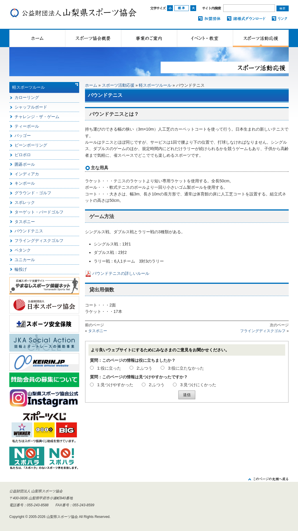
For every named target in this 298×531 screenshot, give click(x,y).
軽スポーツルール (155, 85)
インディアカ (27, 174)
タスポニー (97, 331)
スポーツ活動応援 (118, 85)
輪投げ (21, 269)
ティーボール (27, 126)
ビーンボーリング (31, 145)
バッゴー (23, 135)
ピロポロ (23, 154)
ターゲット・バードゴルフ (39, 212)
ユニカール (25, 259)
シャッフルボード (31, 107)
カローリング (27, 97)
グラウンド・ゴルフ (33, 192)
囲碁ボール (25, 164)
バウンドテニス (29, 231)
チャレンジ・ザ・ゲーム (37, 116)
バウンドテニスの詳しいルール (120, 273)
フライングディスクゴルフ (262, 331)
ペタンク (23, 250)
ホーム (91, 85)
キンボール (25, 183)
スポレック (25, 202)
